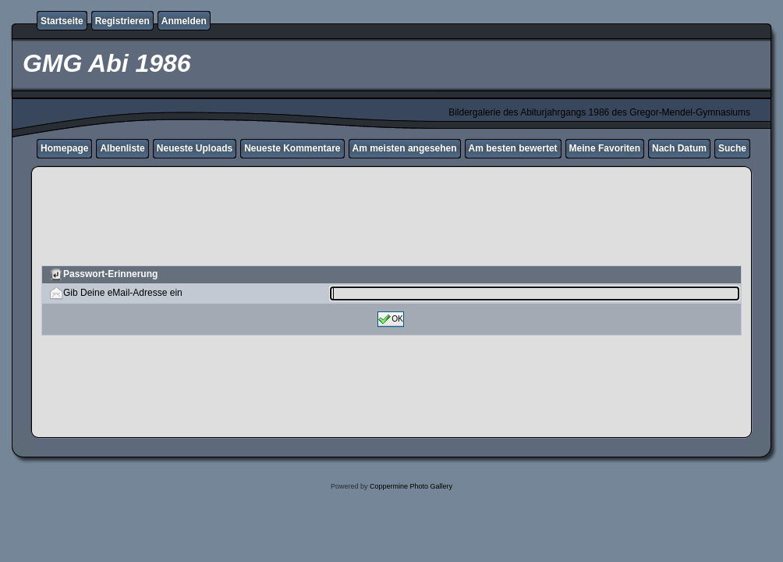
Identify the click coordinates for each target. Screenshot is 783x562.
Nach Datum (679, 148)
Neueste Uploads (194, 148)
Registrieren (122, 21)
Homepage (64, 148)
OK (390, 319)
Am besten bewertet (513, 148)
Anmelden (184, 21)
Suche (732, 148)
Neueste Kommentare (292, 148)
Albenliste (122, 148)
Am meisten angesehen (405, 148)
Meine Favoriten (604, 148)
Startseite (62, 21)
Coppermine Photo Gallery (411, 486)
